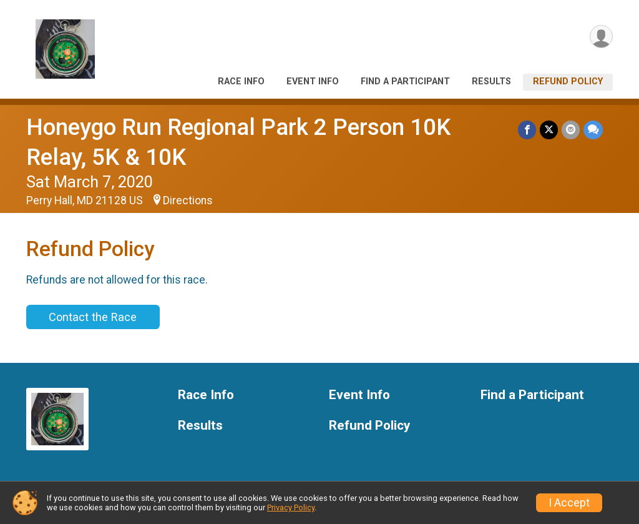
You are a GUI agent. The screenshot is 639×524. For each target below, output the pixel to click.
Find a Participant (405, 81)
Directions (188, 200)
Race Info (241, 81)
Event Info (312, 81)
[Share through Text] (593, 130)
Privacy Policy (291, 507)
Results (491, 81)
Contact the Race (93, 317)
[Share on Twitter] (549, 130)
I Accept (569, 503)
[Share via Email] (571, 130)
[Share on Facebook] (527, 130)
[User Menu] (601, 36)
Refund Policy (568, 81)
